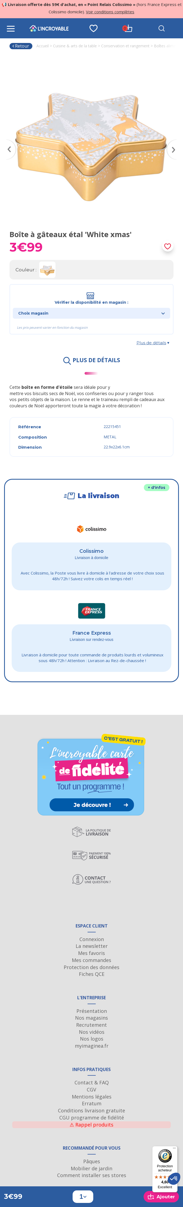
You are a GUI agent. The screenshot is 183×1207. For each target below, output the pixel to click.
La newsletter (92, 946)
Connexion (91, 939)
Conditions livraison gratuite (91, 1110)
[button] (174, 1178)
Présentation (91, 1011)
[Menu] (174, 1149)
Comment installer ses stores (91, 1175)
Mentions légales (91, 1096)
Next (175, 141)
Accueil (42, 45)
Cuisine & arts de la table (75, 45)
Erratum (91, 1103)
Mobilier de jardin (91, 1168)
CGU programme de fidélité (91, 1117)
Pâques (91, 1161)
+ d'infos (156, 487)
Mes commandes (91, 960)
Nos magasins (91, 1017)
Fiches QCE (91, 974)
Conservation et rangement (125, 45)
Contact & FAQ (92, 1082)
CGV (91, 1089)
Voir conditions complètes (110, 11)
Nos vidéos (91, 1032)
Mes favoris (91, 953)
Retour (20, 46)
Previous (8, 141)
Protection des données (91, 967)
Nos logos (91, 1038)
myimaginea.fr (91, 1045)
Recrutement (91, 1025)
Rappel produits (91, 1124)
